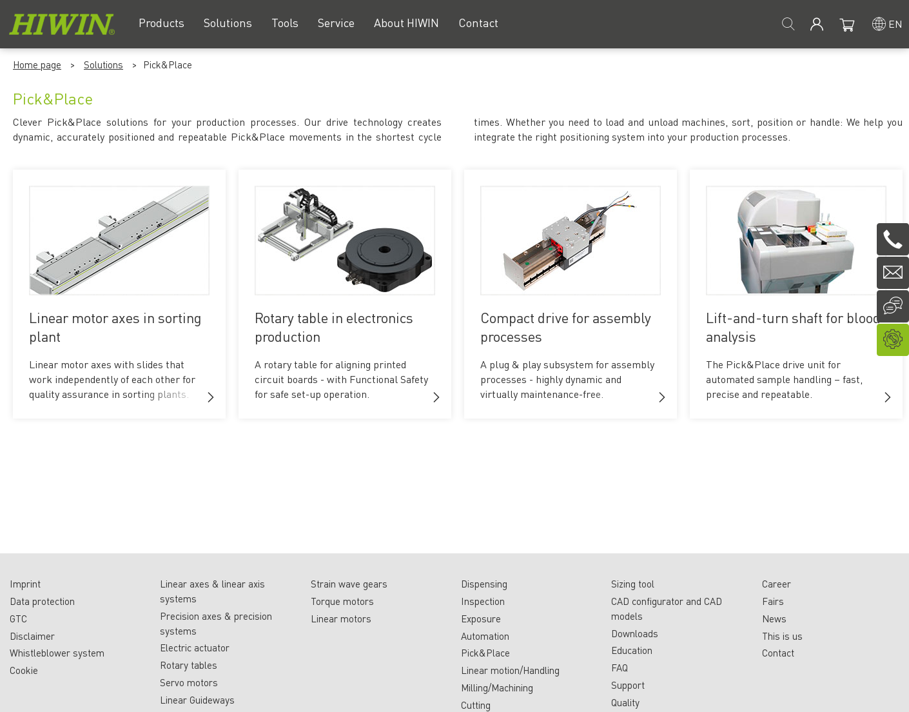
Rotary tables (188, 664)
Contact (778, 652)
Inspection (483, 601)
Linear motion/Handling (510, 670)
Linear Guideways (197, 699)
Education (631, 650)
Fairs (773, 601)
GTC (18, 618)
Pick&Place (485, 652)
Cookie (24, 670)
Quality (625, 702)
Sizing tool (632, 583)
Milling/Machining (497, 687)
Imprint (25, 583)
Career (776, 583)
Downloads (634, 633)
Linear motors (341, 618)
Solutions (103, 64)
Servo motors (189, 682)
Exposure (481, 618)
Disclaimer (32, 635)
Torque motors (342, 601)
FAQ (619, 667)
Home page (37, 64)
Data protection (42, 601)
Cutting (476, 704)
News (774, 618)
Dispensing (484, 583)
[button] (211, 397)
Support (628, 684)
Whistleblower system (57, 652)
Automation (485, 635)
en (895, 23)
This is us (782, 635)
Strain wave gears (349, 583)
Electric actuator (195, 647)
